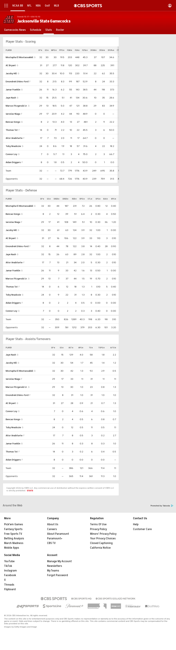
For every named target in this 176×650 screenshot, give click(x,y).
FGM (69, 50)
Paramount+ (54, 538)
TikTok (8, 566)
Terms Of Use (98, 524)
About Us (52, 524)
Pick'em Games (13, 524)
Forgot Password (57, 575)
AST (71, 347)
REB (74, 199)
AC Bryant (11, 65)
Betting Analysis (14, 538)
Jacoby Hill (11, 73)
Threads (9, 584)
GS (46, 50)
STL (90, 199)
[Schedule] (35, 30)
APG (80, 347)
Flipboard (10, 589)
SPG (98, 199)
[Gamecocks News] (15, 30)
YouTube (9, 561)
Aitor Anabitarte (14, 138)
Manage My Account (59, 561)
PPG (61, 50)
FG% (84, 50)
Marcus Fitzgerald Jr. (16, 105)
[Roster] (60, 30)
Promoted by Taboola (162, 506)
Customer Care (142, 529)
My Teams (53, 570)
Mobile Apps (11, 547)
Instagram (10, 570)
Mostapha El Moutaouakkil (19, 57)
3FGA (102, 50)
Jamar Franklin (13, 89)
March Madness (13, 543)
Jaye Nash (11, 97)
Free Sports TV (13, 534)
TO (91, 347)
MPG (54, 50)
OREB (56, 199)
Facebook (10, 575)
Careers (52, 529)
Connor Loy (11, 154)
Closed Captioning (101, 543)
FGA (77, 50)
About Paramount (58, 534)
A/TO (113, 347)
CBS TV (51, 543)
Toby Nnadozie (13, 146)
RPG (82, 199)
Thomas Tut (12, 130)
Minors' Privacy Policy (103, 534)
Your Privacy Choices (103, 538)
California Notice (100, 547)
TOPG (101, 347)
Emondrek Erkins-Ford (17, 81)
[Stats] (48, 30)
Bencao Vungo (13, 121)
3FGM (93, 50)
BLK (105, 199)
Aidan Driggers (13, 162)
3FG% (111, 50)
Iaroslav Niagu (13, 113)
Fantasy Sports (13, 529)
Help (136, 524)
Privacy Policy (98, 529)
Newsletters (54, 566)
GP (40, 50)
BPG (113, 199)
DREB (65, 199)
